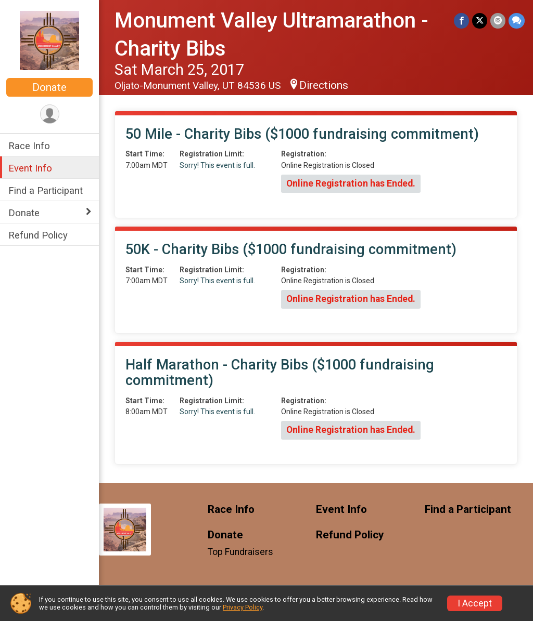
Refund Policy (38, 235)
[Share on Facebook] (461, 20)
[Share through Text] (517, 20)
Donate (49, 87)
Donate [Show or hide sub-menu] (24, 212)
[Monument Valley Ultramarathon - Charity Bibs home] (49, 40)
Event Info (30, 168)
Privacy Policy (242, 607)
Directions (323, 85)
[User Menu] (49, 114)
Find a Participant (45, 190)
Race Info (29, 145)
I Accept (475, 603)
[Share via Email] (497, 20)
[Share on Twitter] (479, 20)
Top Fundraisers (240, 552)
